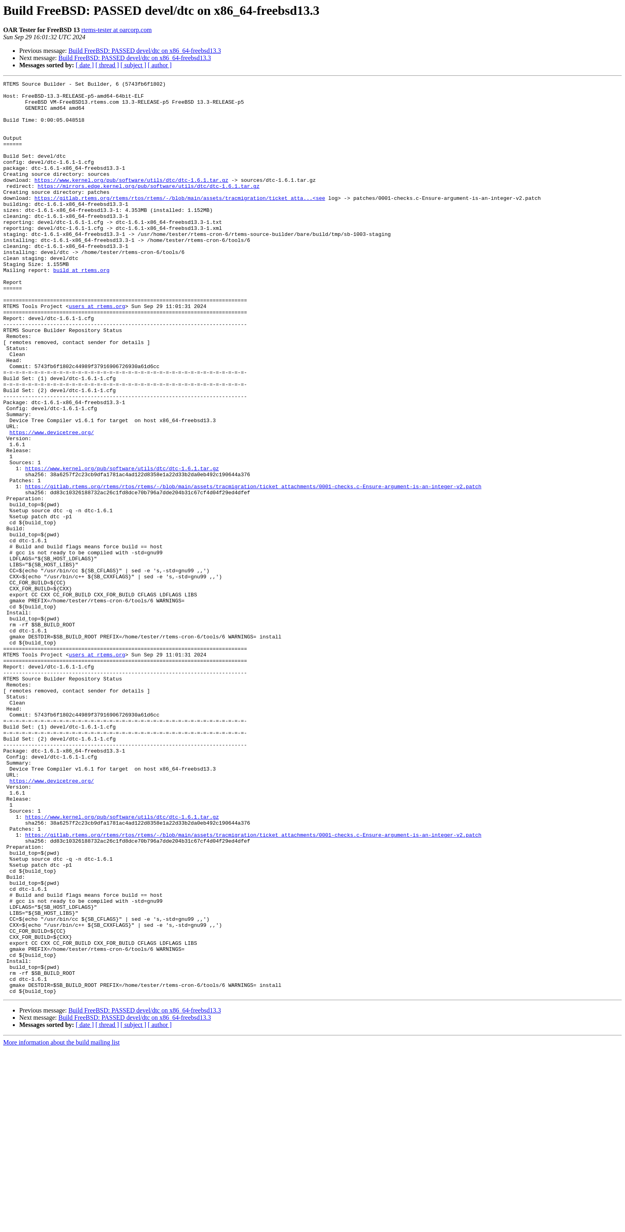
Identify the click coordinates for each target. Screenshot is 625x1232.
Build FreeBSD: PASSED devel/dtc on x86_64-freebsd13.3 (145, 50)
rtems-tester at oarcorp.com (116, 29)
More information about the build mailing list (61, 1225)
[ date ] (85, 65)
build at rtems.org (81, 308)
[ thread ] (107, 65)
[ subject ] (133, 65)
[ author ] (160, 65)
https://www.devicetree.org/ (52, 503)
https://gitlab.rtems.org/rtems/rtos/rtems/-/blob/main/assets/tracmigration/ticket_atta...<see (179, 221)
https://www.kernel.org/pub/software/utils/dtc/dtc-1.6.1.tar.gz (131, 200)
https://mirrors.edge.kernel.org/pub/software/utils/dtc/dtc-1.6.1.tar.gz (149, 207)
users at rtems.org (97, 351)
